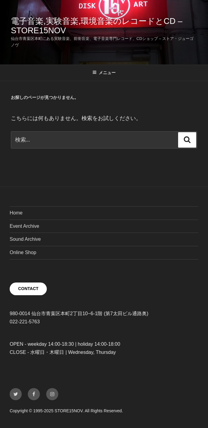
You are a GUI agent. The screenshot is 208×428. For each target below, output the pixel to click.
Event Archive (24, 226)
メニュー (104, 72)
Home (16, 212)
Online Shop (23, 252)
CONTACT (28, 288)
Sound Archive (25, 239)
